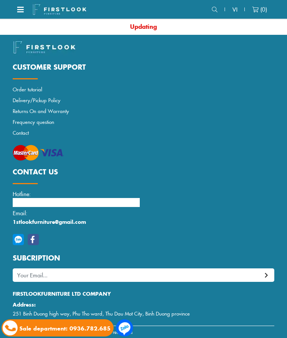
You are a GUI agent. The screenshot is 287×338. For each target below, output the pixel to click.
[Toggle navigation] (20, 9)
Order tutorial (27, 89)
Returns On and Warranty (41, 111)
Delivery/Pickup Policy (37, 100)
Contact (21, 132)
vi (234, 9)
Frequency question (33, 121)
